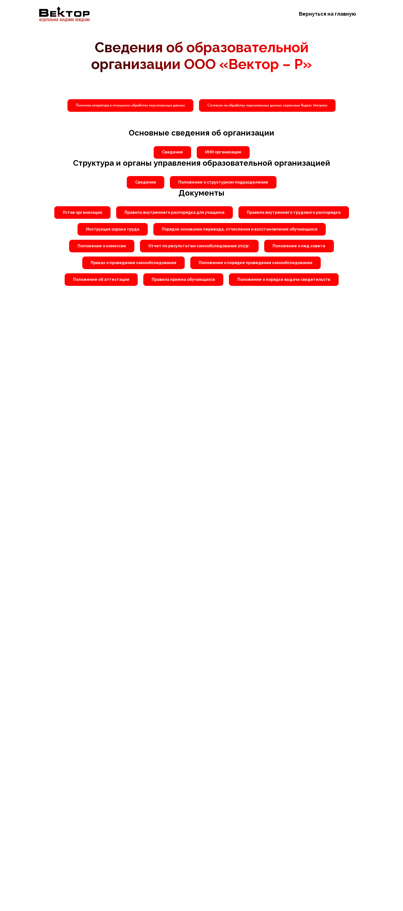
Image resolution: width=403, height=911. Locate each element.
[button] (267, 105)
